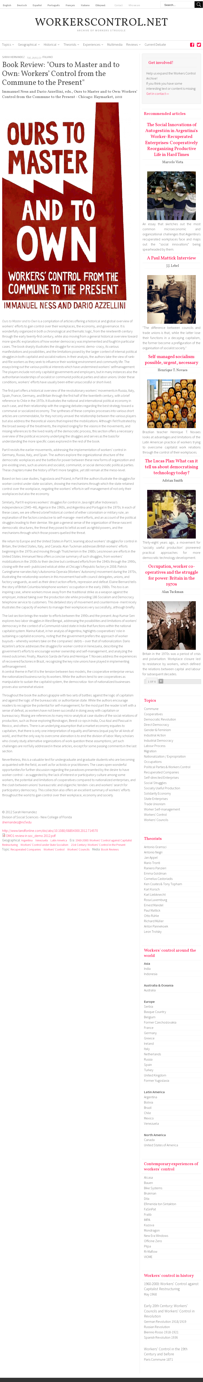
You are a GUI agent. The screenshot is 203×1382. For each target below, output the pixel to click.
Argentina (27, 840)
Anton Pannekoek (156, 926)
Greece (149, 1038)
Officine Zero (153, 1241)
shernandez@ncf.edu (17, 822)
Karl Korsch (152, 889)
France (149, 1027)
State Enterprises (156, 798)
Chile (147, 1113)
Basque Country (155, 1012)
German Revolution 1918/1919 (165, 1321)
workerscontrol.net (101, 23)
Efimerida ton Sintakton (160, 1204)
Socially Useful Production (162, 788)
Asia (147, 963)
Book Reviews (110, 849)
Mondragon (152, 1230)
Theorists (69, 44)
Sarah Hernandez (13, 57)
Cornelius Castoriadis (158, 878)
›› (161, 681)
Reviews (132, 44)
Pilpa (147, 1246)
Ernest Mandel (153, 905)
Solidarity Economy (157, 793)
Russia (148, 1059)
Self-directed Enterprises (161, 777)
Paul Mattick (152, 910)
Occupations (153, 761)
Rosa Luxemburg (155, 900)
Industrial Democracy (158, 740)
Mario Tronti (152, 863)
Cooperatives (153, 714)
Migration (150, 751)
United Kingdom (155, 1075)
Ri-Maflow (150, 1251)
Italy (147, 1049)
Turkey (148, 1070)
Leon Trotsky (153, 931)
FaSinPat (150, 1209)
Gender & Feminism (157, 730)
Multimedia (114, 44)
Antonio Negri (153, 852)
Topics (6, 44)
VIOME (148, 1257)
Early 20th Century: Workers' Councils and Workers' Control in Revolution (169, 1311)
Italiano (47, 57)
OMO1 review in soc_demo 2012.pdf (31, 836)
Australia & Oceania (158, 985)
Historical (50, 44)
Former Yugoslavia (156, 1080)
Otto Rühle (151, 916)
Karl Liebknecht (155, 894)
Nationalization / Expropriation (165, 756)
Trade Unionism (154, 804)
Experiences (91, 44)
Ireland (149, 1043)
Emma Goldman (155, 873)
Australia (150, 990)
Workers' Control (54, 849)
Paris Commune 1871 (158, 1359)
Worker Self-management (162, 809)
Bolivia (148, 1102)
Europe (149, 1001)
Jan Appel (151, 857)
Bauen (148, 1183)
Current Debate (155, 44)
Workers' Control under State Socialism (44, 845)
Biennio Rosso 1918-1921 (161, 1332)
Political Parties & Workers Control (167, 767)
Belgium (149, 1017)
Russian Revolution (157, 1327)
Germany (150, 1033)
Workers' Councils (78, 849)
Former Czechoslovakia (160, 1022)
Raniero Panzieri (155, 868)
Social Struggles (155, 783)
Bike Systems (153, 1188)
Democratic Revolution (160, 719)
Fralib (148, 1214)
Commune (151, 709)
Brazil (148, 1107)
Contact (119, 5)
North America (155, 1135)
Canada (149, 1140)
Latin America (59, 840)
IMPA (147, 1220)
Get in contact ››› (157, 93)
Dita (146, 1198)
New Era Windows (156, 1235)
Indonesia (150, 974)
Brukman (150, 1193)
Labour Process (154, 746)
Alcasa (148, 1177)
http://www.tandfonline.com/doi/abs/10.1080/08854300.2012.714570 (50, 830)
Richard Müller (154, 921)
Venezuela (41, 840)
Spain (148, 1064)
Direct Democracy (156, 724)
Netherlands (152, 1054)
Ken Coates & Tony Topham (163, 884)
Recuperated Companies (26, 849)
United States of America (161, 1145)
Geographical (27, 44)
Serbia (148, 1006)
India (147, 968)
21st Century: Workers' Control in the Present (98, 845)
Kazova (149, 1225)
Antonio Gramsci (155, 847)
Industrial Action (155, 735)
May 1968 (150, 1294)
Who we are (134, 5)
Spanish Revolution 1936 (161, 1337)
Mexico (149, 1118)
